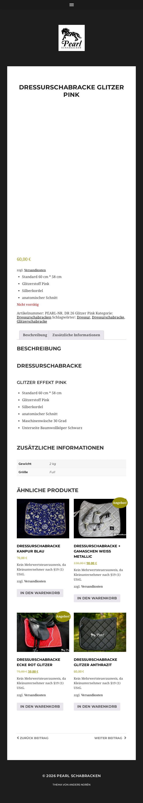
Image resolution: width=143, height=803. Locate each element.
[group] (74, 287)
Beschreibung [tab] (35, 335)
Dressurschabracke (108, 317)
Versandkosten (35, 270)
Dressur (83, 317)
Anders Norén (79, 784)
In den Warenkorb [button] (40, 593)
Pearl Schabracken (79, 776)
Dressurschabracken (34, 317)
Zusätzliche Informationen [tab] (76, 335)
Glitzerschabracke (32, 321)
